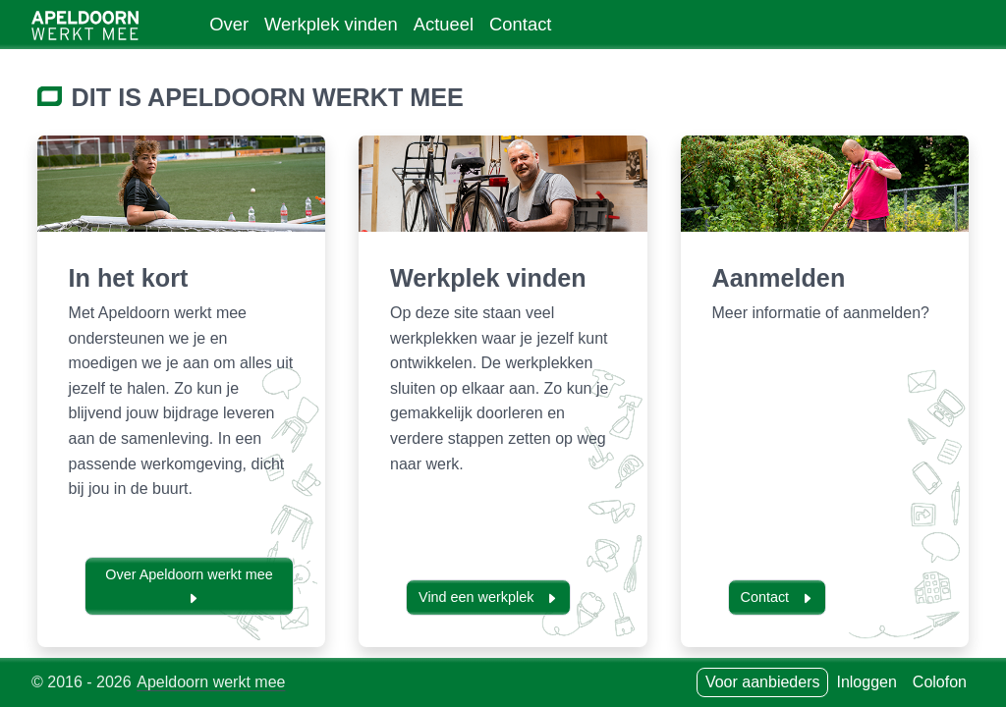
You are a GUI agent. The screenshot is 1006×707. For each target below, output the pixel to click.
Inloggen (866, 682)
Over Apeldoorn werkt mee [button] (188, 586)
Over (229, 24)
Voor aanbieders (762, 682)
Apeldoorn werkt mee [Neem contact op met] (211, 682)
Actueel (444, 24)
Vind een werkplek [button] (488, 597)
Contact (520, 24)
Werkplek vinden (331, 24)
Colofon (940, 682)
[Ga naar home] (85, 25)
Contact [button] (777, 597)
